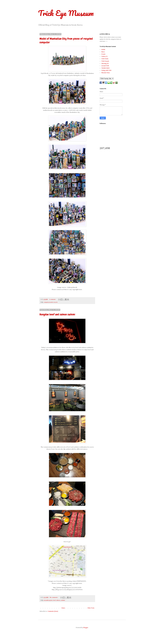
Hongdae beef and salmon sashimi (57, 314)
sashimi (63, 600)
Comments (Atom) (53, 611)
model (51, 302)
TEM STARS (104, 59)
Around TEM (105, 66)
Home (63, 608)
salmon (58, 600)
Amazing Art (105, 63)
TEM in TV (104, 56)
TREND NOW (105, 68)
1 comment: (52, 299)
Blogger (85, 627)
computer (46, 302)
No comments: (54, 597)
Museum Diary (105, 72)
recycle (55, 302)
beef (54, 600)
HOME (103, 49)
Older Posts (90, 608)
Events (103, 54)
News (103, 52)
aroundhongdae (48, 600)
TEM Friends (105, 61)
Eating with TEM (106, 70)
